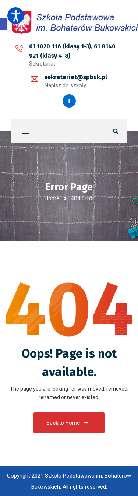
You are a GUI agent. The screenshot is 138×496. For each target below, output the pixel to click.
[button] (3, 24)
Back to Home (67, 423)
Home (52, 198)
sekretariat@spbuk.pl (76, 77)
